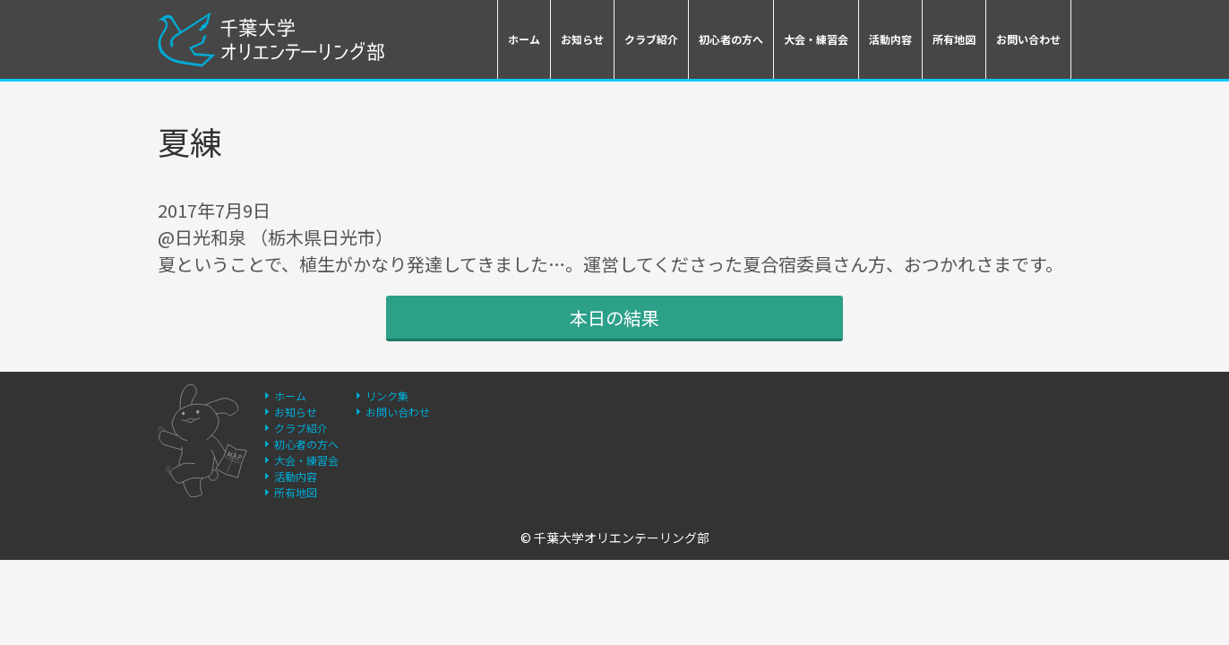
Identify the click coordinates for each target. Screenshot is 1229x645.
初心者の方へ (731, 39)
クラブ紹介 (651, 39)
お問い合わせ (1028, 39)
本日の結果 (614, 318)
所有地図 (953, 39)
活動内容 (890, 39)
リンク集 (386, 395)
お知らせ (582, 39)
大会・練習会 (816, 39)
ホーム (524, 39)
